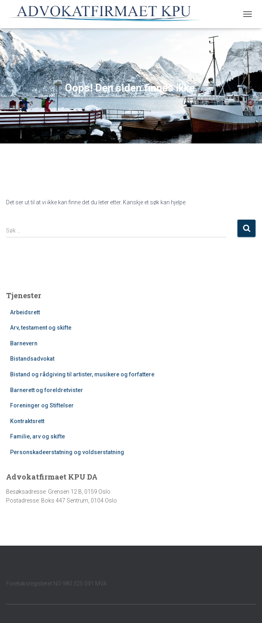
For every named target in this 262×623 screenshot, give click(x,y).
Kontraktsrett (27, 421)
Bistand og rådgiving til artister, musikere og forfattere (82, 374)
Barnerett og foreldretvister (46, 390)
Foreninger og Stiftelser (42, 405)
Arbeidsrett (25, 312)
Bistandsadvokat (32, 358)
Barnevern (23, 343)
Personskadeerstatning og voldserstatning (67, 452)
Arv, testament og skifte (40, 327)
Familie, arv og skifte (37, 436)
